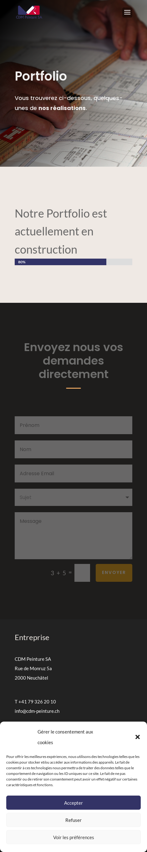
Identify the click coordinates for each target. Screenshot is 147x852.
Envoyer (114, 572)
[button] (137, 737)
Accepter (73, 803)
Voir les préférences (73, 837)
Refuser (73, 820)
